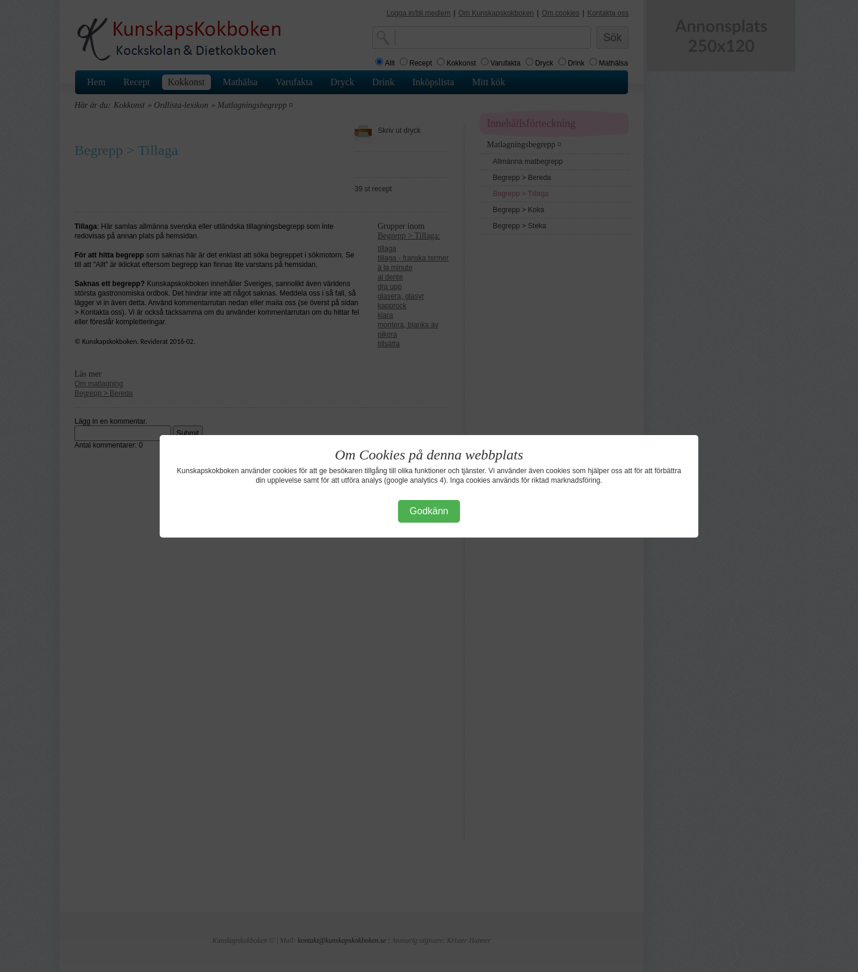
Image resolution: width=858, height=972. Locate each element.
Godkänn (429, 511)
